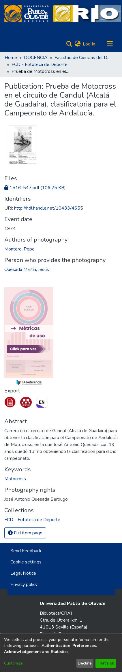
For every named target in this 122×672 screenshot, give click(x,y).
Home (11, 57)
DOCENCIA (36, 57)
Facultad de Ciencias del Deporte (83, 57)
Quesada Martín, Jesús (26, 269)
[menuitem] (77, 44)
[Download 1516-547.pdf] (35, 188)
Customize (13, 663)
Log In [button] (89, 44)
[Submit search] (69, 44)
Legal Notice (23, 573)
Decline (85, 663)
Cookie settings (26, 562)
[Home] (26, 13)
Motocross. (15, 479)
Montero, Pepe (19, 249)
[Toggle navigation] (110, 44)
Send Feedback (26, 551)
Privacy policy (23, 584)
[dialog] (61, 653)
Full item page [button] (25, 533)
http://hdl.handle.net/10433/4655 (48, 208)
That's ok (105, 663)
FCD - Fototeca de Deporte (39, 64)
